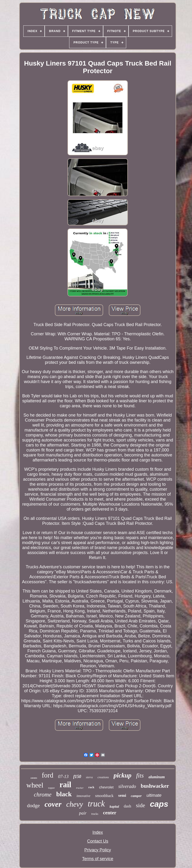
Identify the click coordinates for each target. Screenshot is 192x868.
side (140, 805)
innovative (83, 796)
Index (97, 832)
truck (96, 803)
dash (127, 806)
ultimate (153, 795)
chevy (74, 804)
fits (140, 775)
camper (136, 796)
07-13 (63, 776)
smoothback (104, 796)
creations (103, 777)
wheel (34, 785)
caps (159, 803)
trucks (94, 814)
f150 (77, 776)
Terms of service (97, 858)
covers (34, 778)
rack (91, 787)
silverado (127, 786)
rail (65, 784)
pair (83, 813)
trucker (80, 787)
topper (51, 787)
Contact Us (97, 841)
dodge (33, 805)
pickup (122, 775)
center (109, 813)
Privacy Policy (97, 850)
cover (53, 804)
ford (47, 775)
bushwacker (155, 786)
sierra (89, 777)
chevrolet (106, 787)
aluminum (157, 777)
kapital (114, 806)
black (64, 794)
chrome (43, 794)
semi (122, 795)
